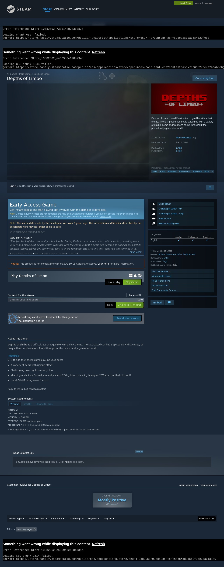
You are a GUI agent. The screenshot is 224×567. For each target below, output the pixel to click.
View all (139, 456)
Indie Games (25, 78)
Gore (206, 175)
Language (56, 522)
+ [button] (212, 175)
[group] (112, 533)
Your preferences (209, 489)
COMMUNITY (63, 9)
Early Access (184, 175)
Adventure (172, 175)
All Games (12, 78)
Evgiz (179, 152)
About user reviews (188, 489)
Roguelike (197, 175)
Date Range (75, 522)
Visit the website (161, 275)
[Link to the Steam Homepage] (22, 11)
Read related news (161, 285)
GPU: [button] (171, 533)
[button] (18, 533)
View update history (162, 280)
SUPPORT (92, 9)
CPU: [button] (159, 533)
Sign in (13, 190)
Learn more (105, 220)
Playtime (92, 522)
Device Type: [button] (186, 533)
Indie (155, 175)
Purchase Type (36, 522)
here (67, 466)
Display (107, 522)
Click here (103, 267)
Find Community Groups (164, 294)
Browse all (135, 299)
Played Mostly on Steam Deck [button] (112, 533)
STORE (47, 9)
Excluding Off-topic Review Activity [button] (60, 533)
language (209, 3)
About (79, 9)
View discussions (160, 289)
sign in (198, 3)
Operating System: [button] (141, 533)
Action (162, 175)
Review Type (15, 522)
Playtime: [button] (87, 533)
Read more (136, 256)
